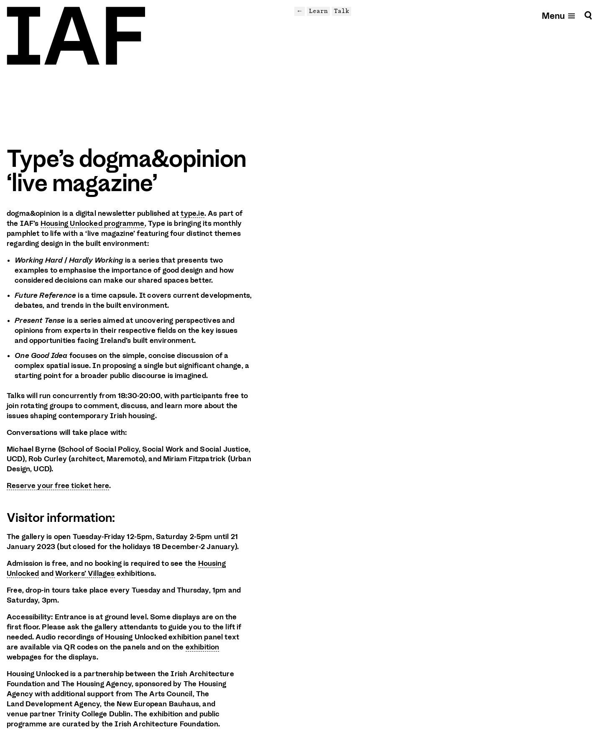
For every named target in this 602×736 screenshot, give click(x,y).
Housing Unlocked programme (93, 223)
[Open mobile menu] (559, 15)
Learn (318, 11)
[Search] (588, 15)
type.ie (192, 213)
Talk (341, 11)
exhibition (202, 647)
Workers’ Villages (85, 573)
